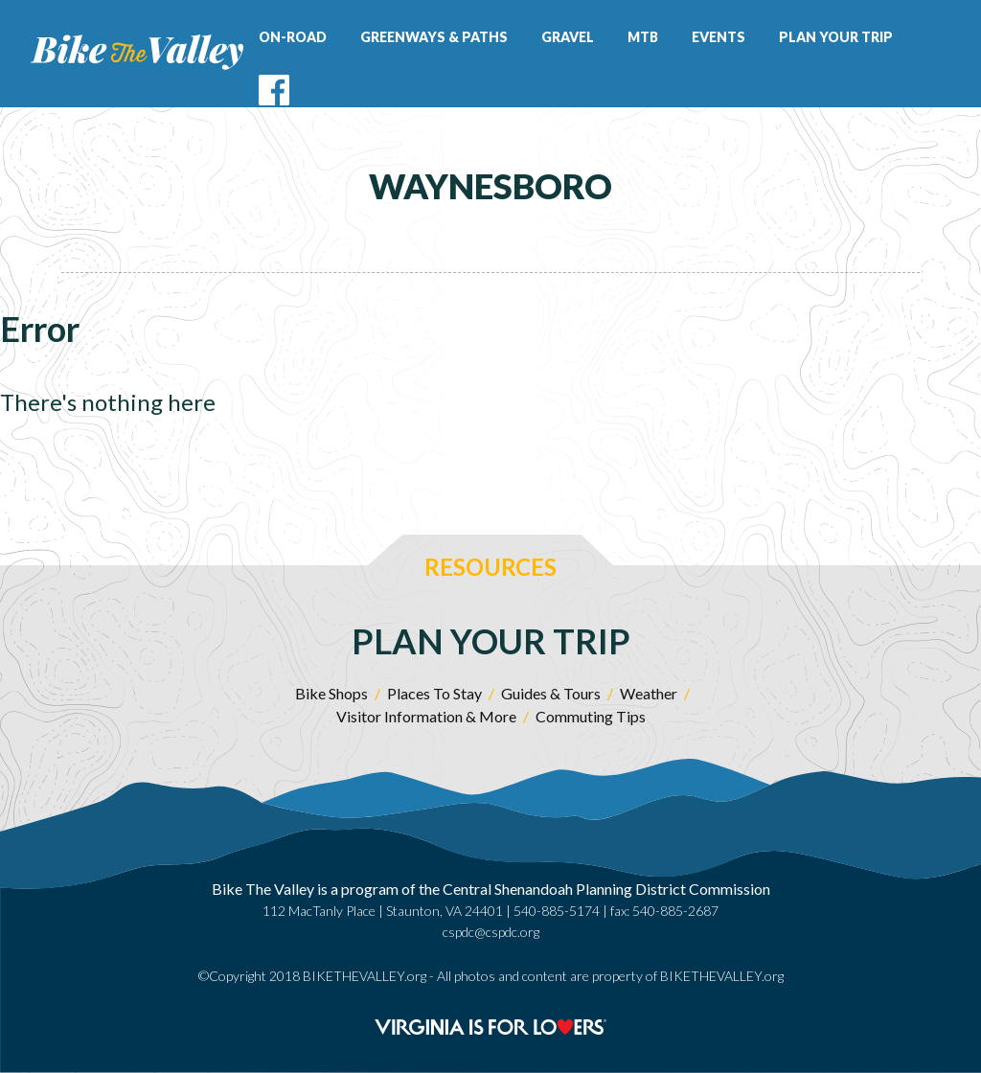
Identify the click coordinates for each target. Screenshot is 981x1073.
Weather (648, 693)
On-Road (293, 37)
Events (718, 37)
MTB (642, 37)
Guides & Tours (551, 693)
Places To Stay (434, 693)
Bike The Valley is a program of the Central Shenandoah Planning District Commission (491, 888)
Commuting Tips (591, 716)
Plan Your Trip (836, 37)
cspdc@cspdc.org (491, 932)
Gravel (567, 37)
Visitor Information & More (426, 716)
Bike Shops (331, 693)
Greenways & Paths (434, 37)
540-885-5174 (556, 910)
